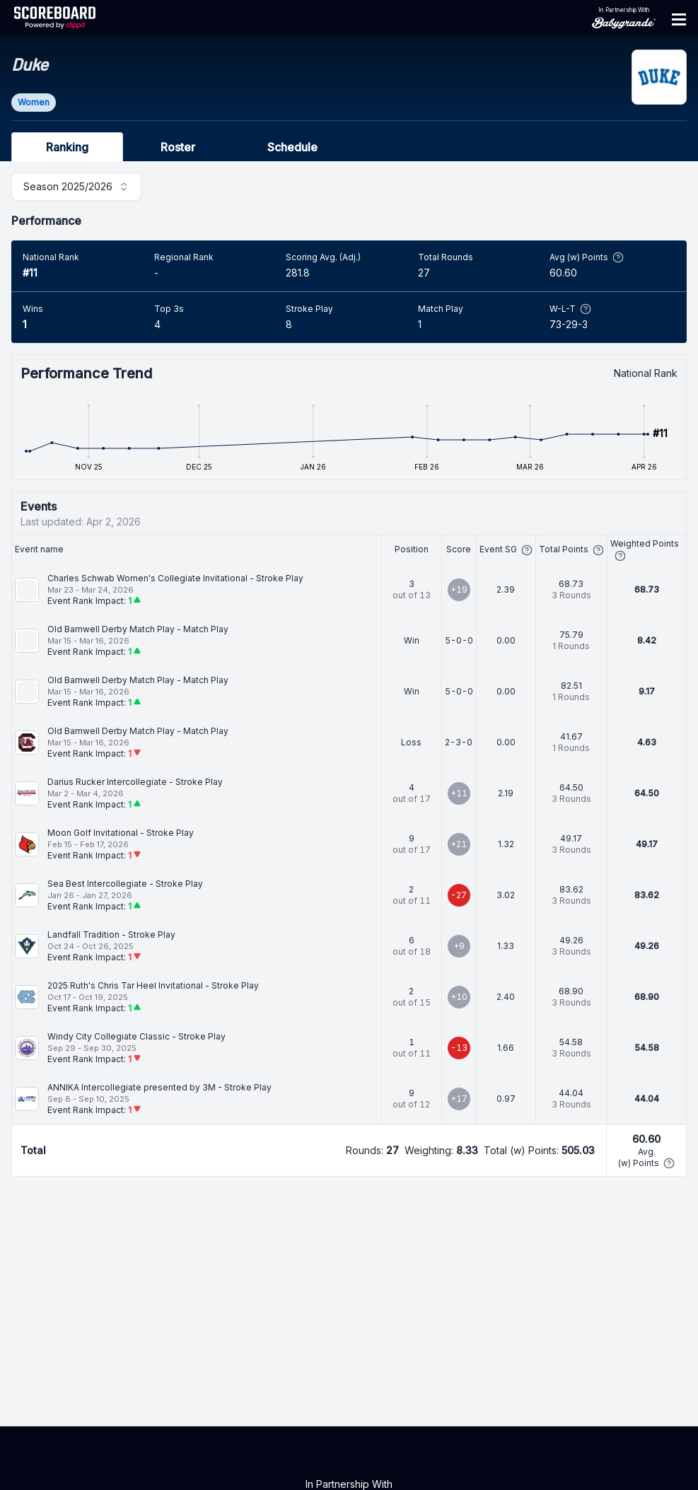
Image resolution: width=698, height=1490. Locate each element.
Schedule (292, 147)
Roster (178, 147)
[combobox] (76, 187)
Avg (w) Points (586, 257)
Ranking (67, 147)
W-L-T (570, 309)
